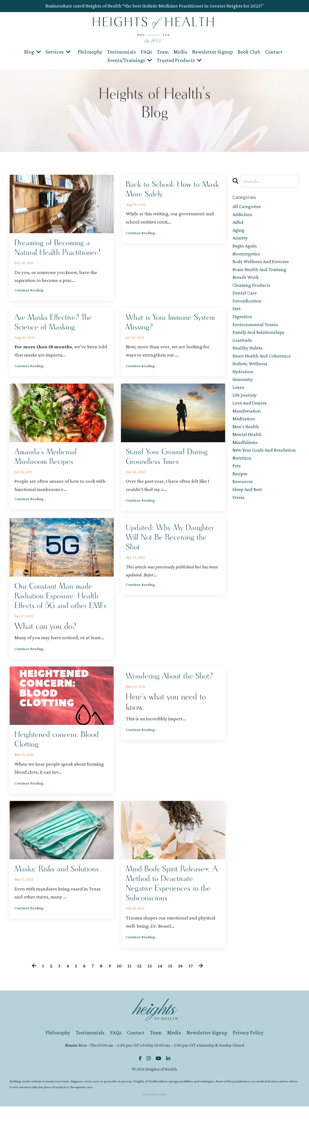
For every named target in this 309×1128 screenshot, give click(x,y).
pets (236, 474)
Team (163, 52)
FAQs (146, 52)
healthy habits (247, 352)
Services (58, 52)
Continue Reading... (29, 291)
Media (180, 52)
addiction (242, 214)
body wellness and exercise (261, 263)
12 (139, 987)
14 (160, 987)
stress (238, 506)
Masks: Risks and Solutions (59, 887)
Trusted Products (179, 60)
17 (191, 987)
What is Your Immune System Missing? (161, 324)
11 (129, 987)
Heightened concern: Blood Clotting (59, 757)
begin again (244, 247)
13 (149, 987)
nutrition (242, 466)
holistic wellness (250, 368)
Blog (32, 52)
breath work (245, 279)
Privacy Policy (248, 1054)
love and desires (250, 409)
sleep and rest (247, 498)
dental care (245, 295)
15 (170, 987)
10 (119, 987)
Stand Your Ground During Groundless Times (169, 459)
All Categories (247, 206)
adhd (238, 222)
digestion (242, 320)
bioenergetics (246, 255)
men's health (246, 433)
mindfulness (245, 449)
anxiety (240, 239)
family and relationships (258, 336)
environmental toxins (255, 328)
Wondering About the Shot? (172, 693)
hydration (243, 376)
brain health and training (259, 271)
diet (236, 312)
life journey (245, 401)
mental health (247, 441)
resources (242, 490)
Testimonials (121, 52)
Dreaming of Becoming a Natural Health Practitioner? (60, 248)
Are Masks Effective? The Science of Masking (56, 324)
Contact (273, 52)
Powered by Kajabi (154, 1116)
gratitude (242, 344)
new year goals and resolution (265, 458)
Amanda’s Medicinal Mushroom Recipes (47, 459)
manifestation (246, 417)
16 (180, 987)
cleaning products (251, 287)
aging (238, 230)
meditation (244, 425)
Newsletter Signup (212, 52)
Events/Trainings (129, 60)
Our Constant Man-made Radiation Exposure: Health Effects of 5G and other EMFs (59, 607)
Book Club (249, 52)
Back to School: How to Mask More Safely (165, 189)
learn (238, 393)
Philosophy (90, 52)
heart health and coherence (262, 360)
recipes (240, 482)
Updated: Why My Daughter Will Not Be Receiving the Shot (173, 542)
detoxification (247, 304)
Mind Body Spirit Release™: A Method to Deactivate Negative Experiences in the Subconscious (171, 903)
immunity (242, 385)
